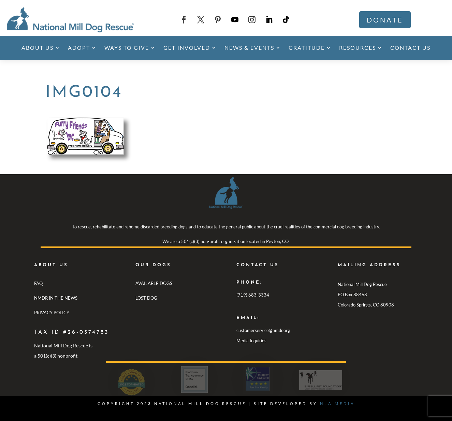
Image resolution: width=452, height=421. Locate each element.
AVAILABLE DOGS (153, 283)
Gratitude (307, 47)
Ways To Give (126, 47)
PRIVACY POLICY (51, 312)
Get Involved (186, 47)
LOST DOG (146, 298)
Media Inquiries (251, 340)
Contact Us (410, 47)
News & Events (249, 47)
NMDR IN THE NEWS (55, 298)
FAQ (38, 283)
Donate (385, 20)
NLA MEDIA (337, 403)
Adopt (79, 47)
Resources (357, 47)
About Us (37, 47)
